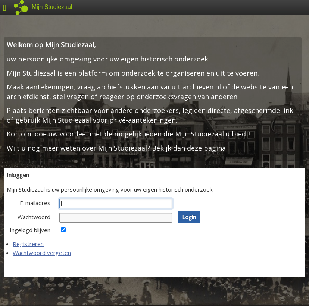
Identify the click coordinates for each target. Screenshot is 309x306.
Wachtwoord (34, 217)
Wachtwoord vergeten (42, 252)
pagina (215, 147)
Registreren (28, 243)
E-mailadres (35, 202)
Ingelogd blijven (30, 230)
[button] (189, 217)
